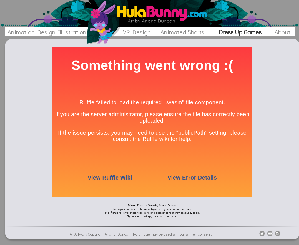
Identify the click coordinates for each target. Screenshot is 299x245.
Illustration (72, 32)
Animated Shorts (182, 32)
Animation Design (31, 32)
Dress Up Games (240, 32)
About (282, 32)
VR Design (137, 32)
